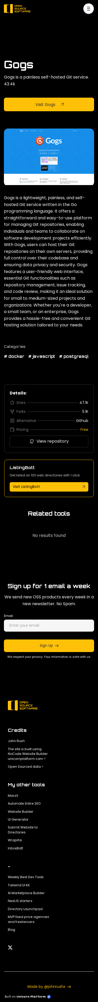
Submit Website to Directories (23, 829)
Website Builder (20, 811)
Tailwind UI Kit (19, 885)
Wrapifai (15, 840)
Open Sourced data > (25, 766)
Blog (11, 929)
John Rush (16, 741)
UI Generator (18, 819)
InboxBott (15, 848)
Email (8, 616)
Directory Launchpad (25, 909)
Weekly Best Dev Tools (26, 877)
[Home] (18, 8)
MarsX (13, 795)
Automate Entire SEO (24, 803)
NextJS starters (20, 901)
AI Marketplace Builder (26, 893)
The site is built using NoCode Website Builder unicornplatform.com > (28, 754)
